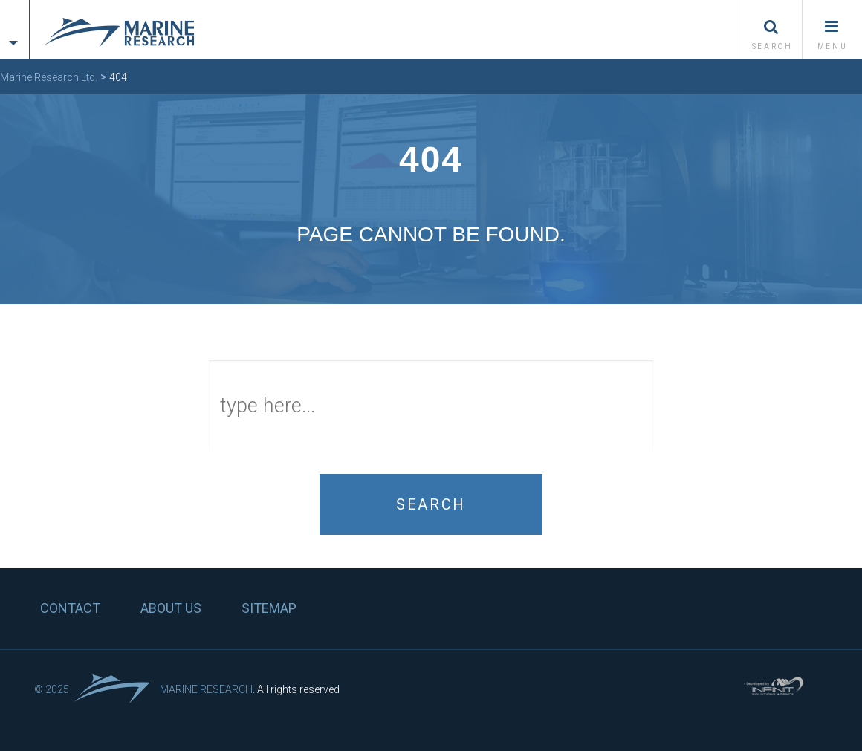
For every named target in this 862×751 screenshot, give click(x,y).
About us (170, 608)
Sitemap (269, 608)
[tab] (14, 16)
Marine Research (206, 689)
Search (431, 504)
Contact (70, 608)
